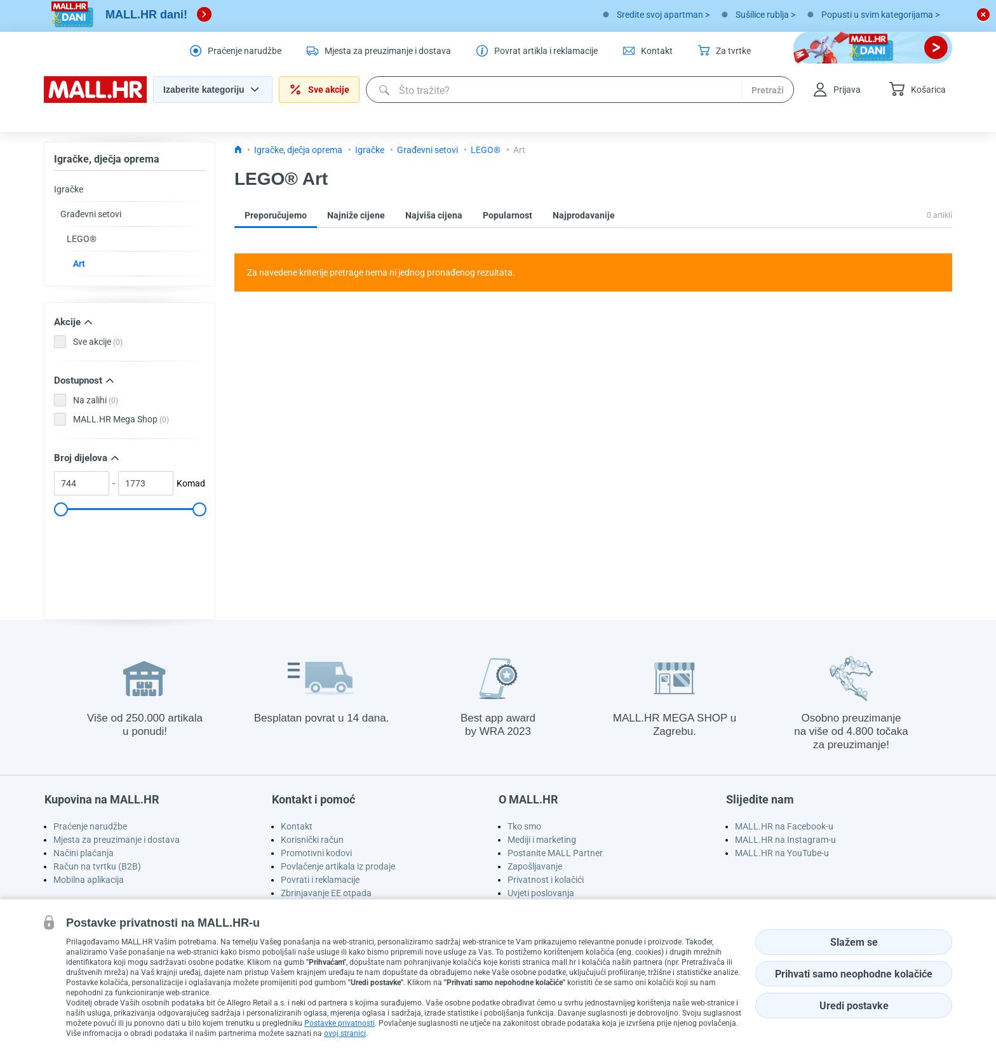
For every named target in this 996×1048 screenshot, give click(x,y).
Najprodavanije (584, 215)
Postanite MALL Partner (555, 853)
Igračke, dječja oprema (106, 159)
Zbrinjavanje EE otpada (326, 893)
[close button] (983, 14)
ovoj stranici (345, 1033)
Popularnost (507, 215)
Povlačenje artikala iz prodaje (338, 866)
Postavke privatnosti (339, 1023)
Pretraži (767, 90)
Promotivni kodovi (316, 853)
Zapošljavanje (535, 866)
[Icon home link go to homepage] (238, 150)
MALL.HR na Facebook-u (784, 826)
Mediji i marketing (542, 840)
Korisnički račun (312, 840)
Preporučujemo (276, 215)
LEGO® (82, 239)
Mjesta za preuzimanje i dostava (116, 840)
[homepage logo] (95, 99)
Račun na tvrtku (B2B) (97, 866)
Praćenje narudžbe (90, 826)
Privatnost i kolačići (546, 880)
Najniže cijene (356, 215)
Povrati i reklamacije (320, 880)
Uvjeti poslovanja (541, 893)
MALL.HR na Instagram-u (785, 840)
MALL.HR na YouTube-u (782, 853)
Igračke (68, 189)
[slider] (60, 509)
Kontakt (297, 826)
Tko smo (524, 826)
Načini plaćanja (83, 853)
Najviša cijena (433, 215)
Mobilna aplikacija (88, 880)
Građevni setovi (90, 214)
